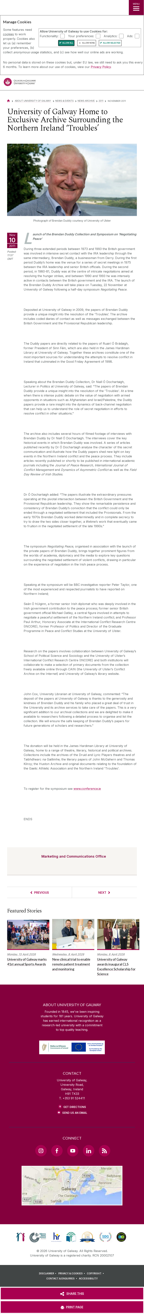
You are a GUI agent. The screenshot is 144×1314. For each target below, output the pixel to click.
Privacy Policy (101, 67)
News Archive (86, 100)
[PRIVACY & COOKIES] (72, 1273)
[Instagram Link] (40, 1150)
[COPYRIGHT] (96, 1273)
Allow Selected (111, 43)
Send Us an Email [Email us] (74, 1112)
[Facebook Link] (56, 1150)
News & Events (64, 100)
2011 (101, 100)
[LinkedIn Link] (88, 1150)
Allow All (67, 43)
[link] (20, 1237)
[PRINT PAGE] (72, 1307)
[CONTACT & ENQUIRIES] (62, 1278)
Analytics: (110, 36)
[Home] (8, 100)
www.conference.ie (87, 789)
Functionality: (49, 36)
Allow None (88, 43)
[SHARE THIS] (72, 1293)
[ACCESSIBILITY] (88, 1278)
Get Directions (74, 1107)
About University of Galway (33, 100)
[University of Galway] (20, 83)
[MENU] (136, 7)
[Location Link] (72, 1202)
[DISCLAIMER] (48, 1273)
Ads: (130, 36)
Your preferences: (81, 36)
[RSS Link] (104, 1150)
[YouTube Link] (72, 1150)
